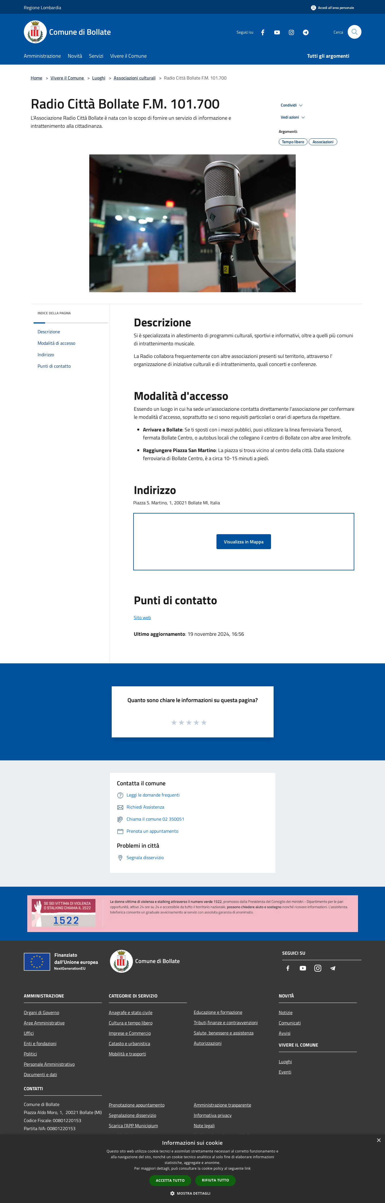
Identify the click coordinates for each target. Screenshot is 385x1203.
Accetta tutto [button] (170, 1180)
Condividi (292, 105)
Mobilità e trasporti (127, 1053)
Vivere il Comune (68, 77)
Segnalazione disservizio (132, 1115)
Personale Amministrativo (49, 1064)
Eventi (285, 1071)
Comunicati (290, 1022)
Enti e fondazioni (40, 1043)
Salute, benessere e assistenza (224, 1032)
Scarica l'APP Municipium (133, 1125)
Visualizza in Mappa (244, 541)
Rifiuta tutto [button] (215, 1180)
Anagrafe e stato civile (130, 1012)
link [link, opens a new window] (248, 1168)
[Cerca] (354, 32)
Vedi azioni (294, 117)
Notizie (286, 1012)
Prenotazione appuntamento (137, 1104)
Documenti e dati (40, 1074)
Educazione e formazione (218, 1012)
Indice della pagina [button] (54, 313)
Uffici (29, 1033)
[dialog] (192, 1168)
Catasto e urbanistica (129, 1043)
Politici (30, 1053)
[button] (193, 1193)
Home (36, 77)
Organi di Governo (41, 1012)
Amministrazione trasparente (222, 1104)
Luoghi (98, 77)
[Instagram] (289, 32)
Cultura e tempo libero (130, 1022)
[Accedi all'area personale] (332, 7)
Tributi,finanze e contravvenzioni (226, 1022)
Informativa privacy (213, 1115)
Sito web (142, 617)
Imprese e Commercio (130, 1033)
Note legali (204, 1125)
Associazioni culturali (135, 77)
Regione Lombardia (42, 7)
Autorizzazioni (208, 1043)
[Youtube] (274, 32)
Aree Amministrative (44, 1022)
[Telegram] (303, 32)
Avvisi (285, 1033)
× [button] (378, 1140)
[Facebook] (260, 32)
